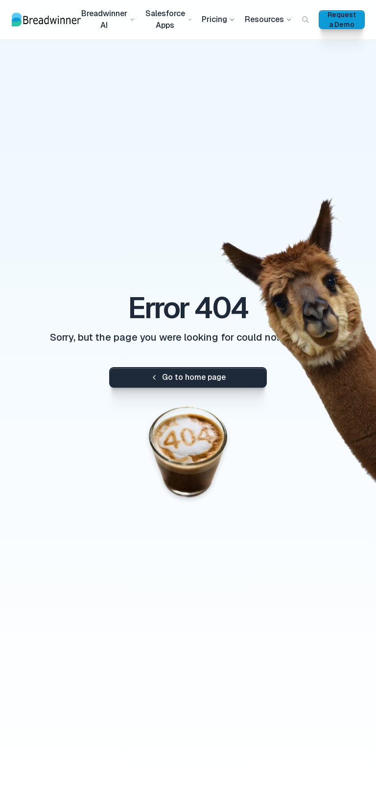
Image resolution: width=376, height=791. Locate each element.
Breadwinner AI (108, 19)
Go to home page (188, 377)
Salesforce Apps (168, 19)
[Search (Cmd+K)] (305, 19)
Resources (268, 19)
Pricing (218, 19)
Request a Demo (342, 19)
